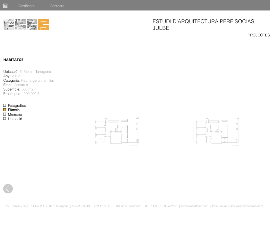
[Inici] (43, 24)
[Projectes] (8, 24)
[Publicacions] (31, 24)
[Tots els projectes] (8, 188)
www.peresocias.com (249, 206)
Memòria (15, 114)
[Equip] (20, 24)
